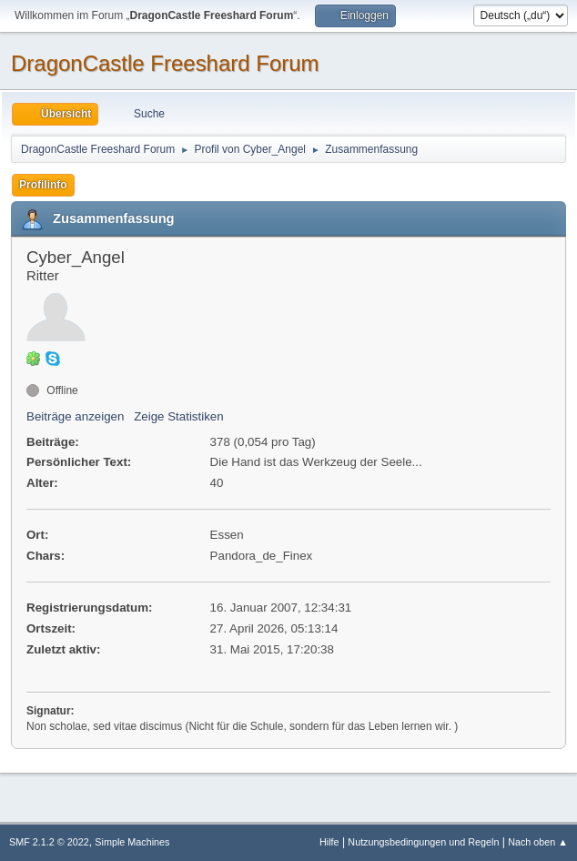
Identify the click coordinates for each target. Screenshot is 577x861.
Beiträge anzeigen (75, 416)
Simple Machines (132, 841)
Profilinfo (43, 184)
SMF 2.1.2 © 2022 (49, 841)
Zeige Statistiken (179, 416)
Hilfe (329, 841)
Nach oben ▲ (538, 841)
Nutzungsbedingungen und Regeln (423, 841)
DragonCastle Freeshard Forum (165, 63)
